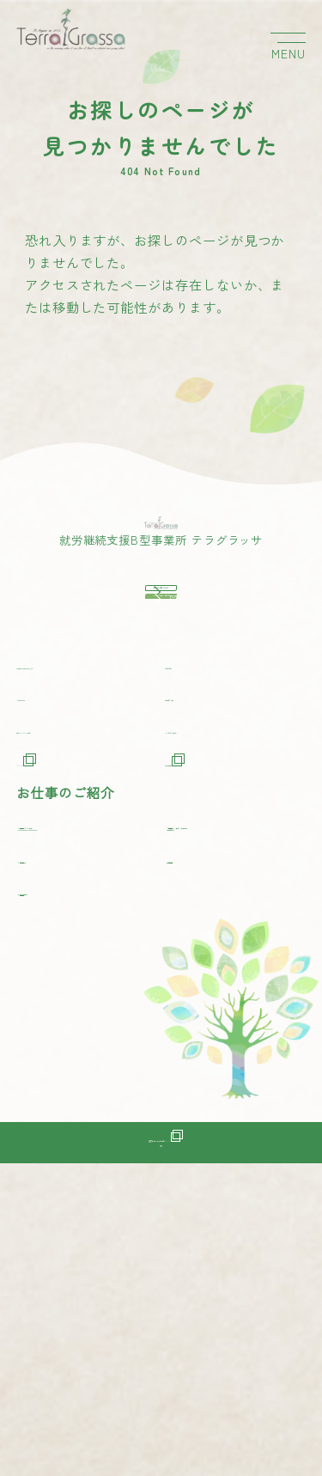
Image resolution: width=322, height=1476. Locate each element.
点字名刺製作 (71, 1157)
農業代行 (206, 1125)
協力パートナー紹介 (79, 962)
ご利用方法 (51, 930)
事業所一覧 (200, 930)
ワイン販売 (64, 1125)
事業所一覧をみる (192, 721)
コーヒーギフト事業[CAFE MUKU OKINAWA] (92, 1076)
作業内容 (193, 882)
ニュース (53, 996)
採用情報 (202, 996)
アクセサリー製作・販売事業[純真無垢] (241, 1076)
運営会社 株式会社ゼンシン (160, 1415)
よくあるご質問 (214, 962)
